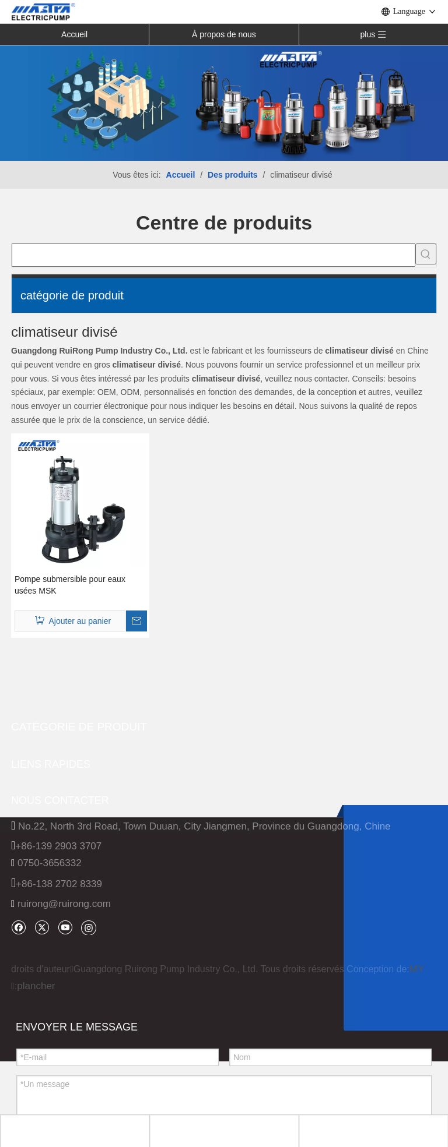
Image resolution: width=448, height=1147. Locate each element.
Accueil (74, 34)
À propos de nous (224, 34)
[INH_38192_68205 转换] (224, 102)
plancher (36, 985)
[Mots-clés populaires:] (425, 253)
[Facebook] (18, 927)
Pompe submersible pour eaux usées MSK (70, 584)
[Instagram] (88, 927)
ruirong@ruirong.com (64, 903)
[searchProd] (213, 255)
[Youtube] (65, 927)
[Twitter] (41, 927)
